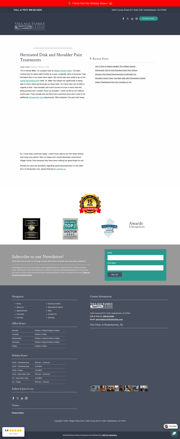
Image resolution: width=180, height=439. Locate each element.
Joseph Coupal (24, 67)
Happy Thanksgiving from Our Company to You (113, 82)
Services (74, 30)
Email (109, 253)
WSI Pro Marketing (109, 435)
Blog (49, 311)
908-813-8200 (35, 10)
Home (37, 30)
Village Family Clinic (63, 71)
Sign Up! (114, 274)
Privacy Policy (18, 413)
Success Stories (92, 30)
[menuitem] (38, 30)
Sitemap (51, 318)
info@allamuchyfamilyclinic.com (109, 319)
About (48, 30)
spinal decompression (30, 81)
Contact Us (134, 30)
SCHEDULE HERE (148, 18)
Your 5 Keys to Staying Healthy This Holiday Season (115, 66)
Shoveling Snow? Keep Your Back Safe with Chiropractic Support (120, 78)
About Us (20, 307)
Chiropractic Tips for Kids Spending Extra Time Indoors (116, 70)
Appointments (22, 311)
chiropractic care (35, 97)
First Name (111, 263)
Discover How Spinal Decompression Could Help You (115, 74)
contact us (61, 169)
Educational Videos (114, 30)
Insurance (61, 30)
